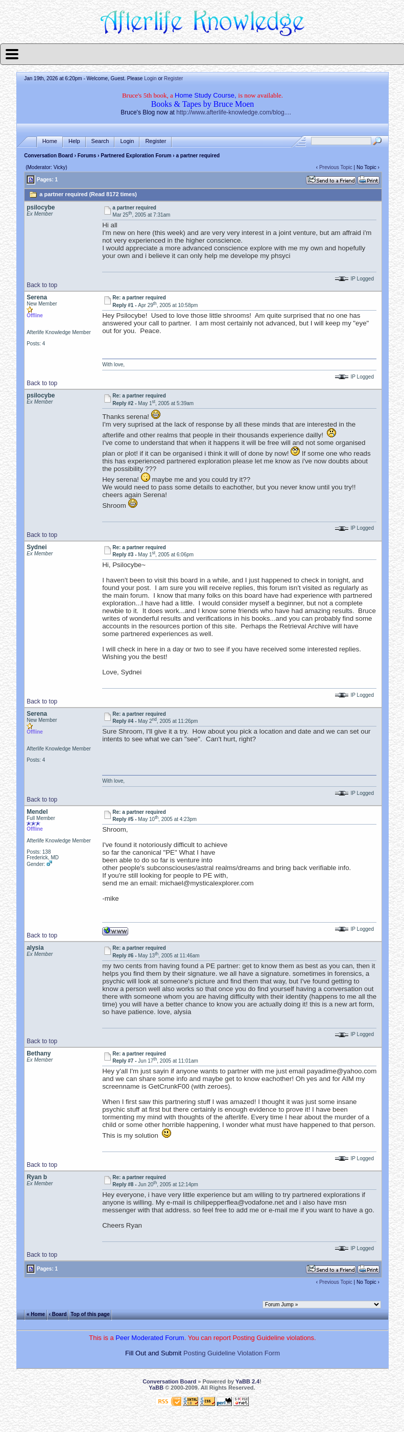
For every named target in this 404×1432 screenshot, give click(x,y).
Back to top (42, 285)
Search (100, 141)
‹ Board (58, 1314)
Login (150, 78)
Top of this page (89, 1314)
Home (49, 141)
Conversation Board (48, 155)
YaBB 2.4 (247, 1381)
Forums (87, 155)
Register (173, 78)
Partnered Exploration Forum (136, 155)
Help (74, 141)
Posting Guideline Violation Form (231, 1353)
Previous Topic (335, 167)
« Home (36, 1314)
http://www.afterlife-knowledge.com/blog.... (233, 112)
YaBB (156, 1387)
